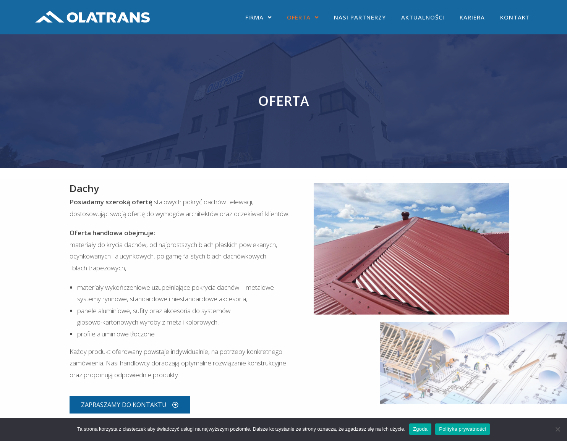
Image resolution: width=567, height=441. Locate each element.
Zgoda (420, 429)
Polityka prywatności (462, 429)
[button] (130, 405)
